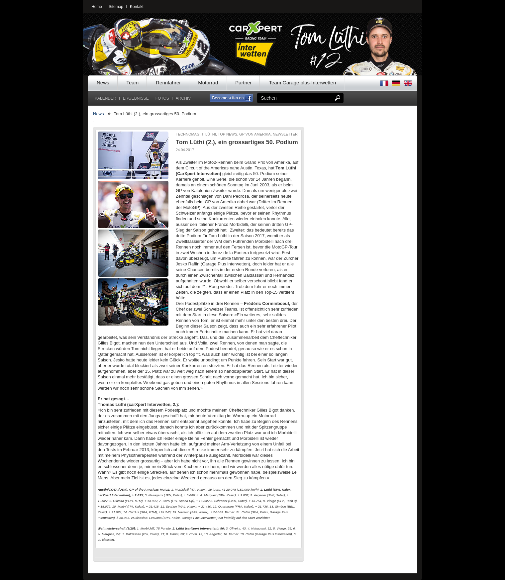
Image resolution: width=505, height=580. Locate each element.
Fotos (162, 98)
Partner (243, 82)
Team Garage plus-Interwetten (302, 82)
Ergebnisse (136, 98)
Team (133, 82)
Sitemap (116, 6)
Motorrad (208, 82)
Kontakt (137, 6)
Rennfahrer (168, 82)
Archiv (183, 98)
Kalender (105, 98)
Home (96, 6)
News (103, 82)
